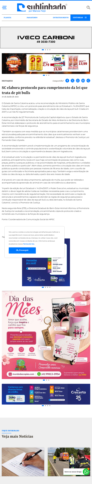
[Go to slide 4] (49, 49)
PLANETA (7, 18)
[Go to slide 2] (45, 49)
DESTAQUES (7, 81)
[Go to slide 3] (47, 49)
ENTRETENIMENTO (61, 18)
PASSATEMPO (32, 18)
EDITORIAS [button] (78, 18)
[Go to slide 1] (43, 49)
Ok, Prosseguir (22, 250)
